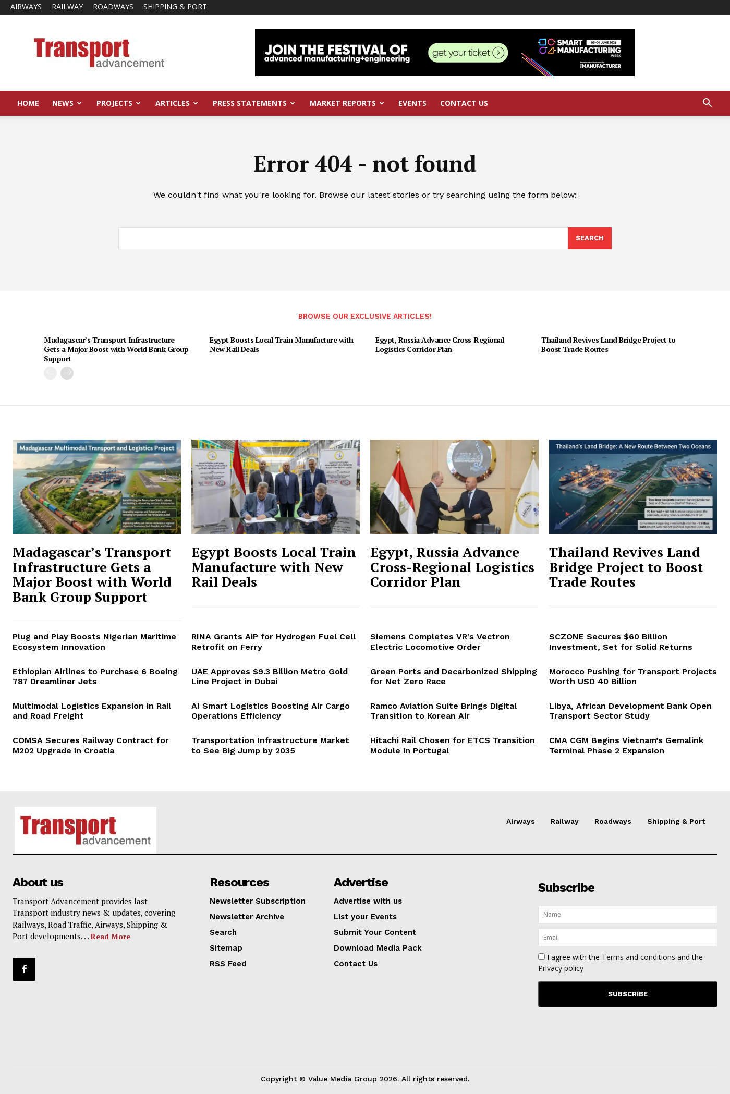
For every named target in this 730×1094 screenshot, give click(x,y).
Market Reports (347, 103)
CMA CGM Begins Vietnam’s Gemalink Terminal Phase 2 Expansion (626, 745)
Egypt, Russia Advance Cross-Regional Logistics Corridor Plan (439, 344)
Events (412, 103)
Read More (110, 936)
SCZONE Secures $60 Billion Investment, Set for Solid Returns (620, 641)
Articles (176, 103)
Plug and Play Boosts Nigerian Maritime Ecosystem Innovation (94, 641)
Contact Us (464, 103)
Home (28, 103)
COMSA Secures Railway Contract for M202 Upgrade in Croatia (91, 745)
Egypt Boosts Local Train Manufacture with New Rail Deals (282, 344)
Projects (118, 103)
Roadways (113, 6)
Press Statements (254, 103)
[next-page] (67, 373)
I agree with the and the (620, 962)
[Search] (590, 238)
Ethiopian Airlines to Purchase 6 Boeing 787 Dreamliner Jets (95, 676)
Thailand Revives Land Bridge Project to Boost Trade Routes (608, 344)
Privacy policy (560, 968)
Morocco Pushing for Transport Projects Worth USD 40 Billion (633, 676)
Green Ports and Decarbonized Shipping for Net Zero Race (453, 676)
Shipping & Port (175, 6)
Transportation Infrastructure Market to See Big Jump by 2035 (270, 745)
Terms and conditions (638, 957)
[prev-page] (50, 373)
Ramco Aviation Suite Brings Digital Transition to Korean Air (443, 711)
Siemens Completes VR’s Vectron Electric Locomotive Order (440, 641)
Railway (67, 6)
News (67, 103)
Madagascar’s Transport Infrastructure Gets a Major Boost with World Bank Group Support (116, 349)
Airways (26, 6)
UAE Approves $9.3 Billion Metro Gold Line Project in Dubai (269, 676)
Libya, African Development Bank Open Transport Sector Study (630, 711)
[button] (707, 104)
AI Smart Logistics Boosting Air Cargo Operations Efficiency (270, 711)
